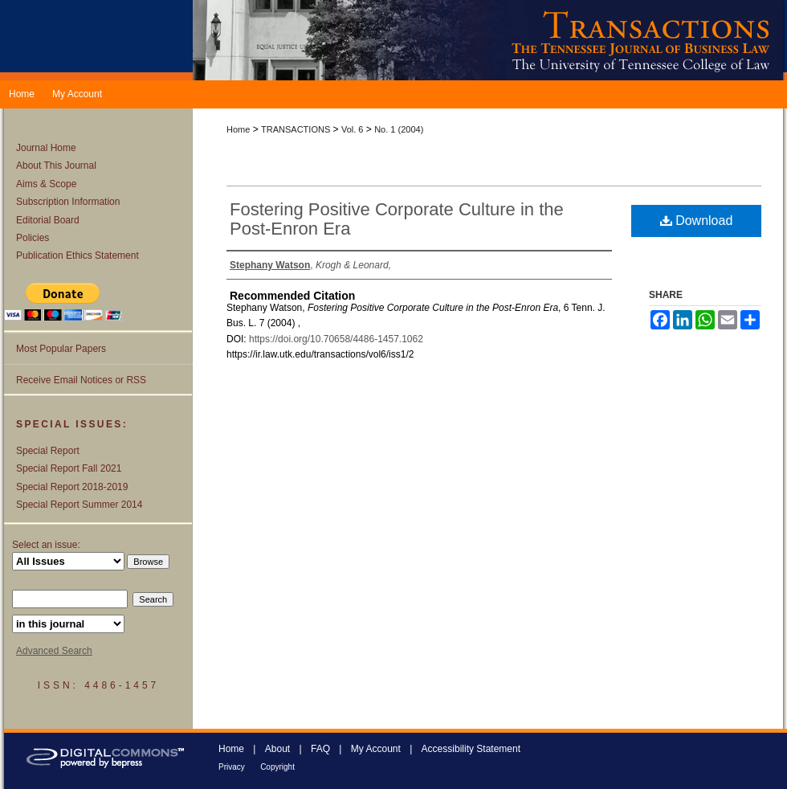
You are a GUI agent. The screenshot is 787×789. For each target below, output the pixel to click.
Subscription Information (68, 201)
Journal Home (46, 147)
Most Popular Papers (61, 348)
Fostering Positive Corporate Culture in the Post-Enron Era (397, 219)
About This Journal (56, 165)
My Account (376, 748)
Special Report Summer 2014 (79, 504)
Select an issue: (46, 544)
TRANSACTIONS (295, 129)
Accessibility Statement (471, 748)
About (277, 748)
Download (696, 220)
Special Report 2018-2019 (72, 487)
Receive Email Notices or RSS (81, 380)
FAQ (320, 748)
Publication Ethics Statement (77, 255)
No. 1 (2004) (398, 129)
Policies (32, 237)
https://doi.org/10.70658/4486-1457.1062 (336, 339)
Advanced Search (54, 650)
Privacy (231, 766)
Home (238, 129)
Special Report (48, 450)
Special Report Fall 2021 (68, 468)
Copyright (277, 766)
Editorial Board (48, 220)
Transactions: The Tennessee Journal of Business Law (490, 40)
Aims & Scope (46, 184)
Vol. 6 (352, 129)
